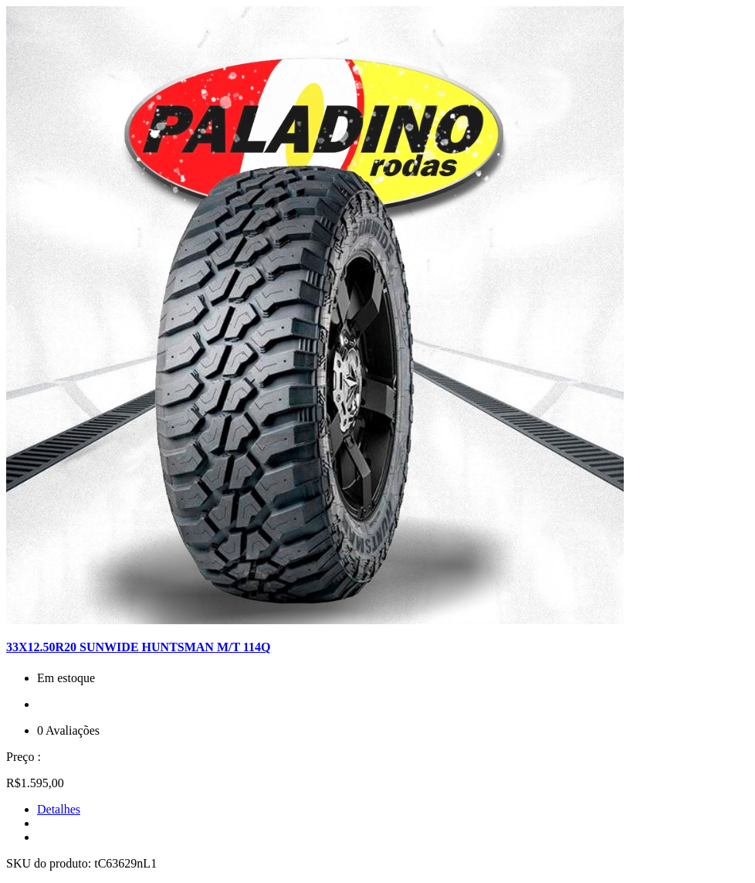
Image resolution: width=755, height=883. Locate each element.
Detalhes (58, 809)
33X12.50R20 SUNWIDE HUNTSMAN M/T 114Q (138, 647)
